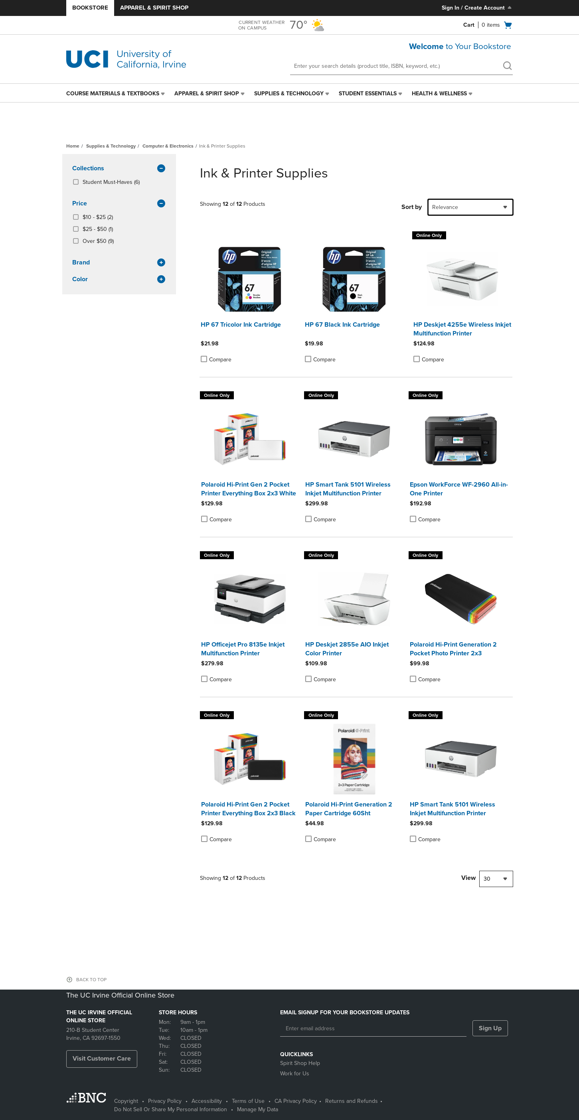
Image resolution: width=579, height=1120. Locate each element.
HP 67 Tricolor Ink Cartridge (241, 325)
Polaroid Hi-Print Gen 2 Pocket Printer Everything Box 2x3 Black (248, 809)
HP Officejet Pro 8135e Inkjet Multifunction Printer (243, 649)
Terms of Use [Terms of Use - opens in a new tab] (248, 1101)
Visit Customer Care (102, 1059)
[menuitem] (116, 94)
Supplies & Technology (289, 93)
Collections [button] (119, 169)
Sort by (411, 207)
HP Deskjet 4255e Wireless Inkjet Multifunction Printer (462, 329)
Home (72, 146)
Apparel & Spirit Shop (154, 7)
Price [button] (119, 204)
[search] (507, 66)
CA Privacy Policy (296, 1101)
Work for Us (294, 1073)
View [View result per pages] (468, 878)
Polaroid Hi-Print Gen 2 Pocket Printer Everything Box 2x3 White (248, 489)
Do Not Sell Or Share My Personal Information (170, 1109)
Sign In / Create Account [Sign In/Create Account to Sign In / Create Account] (477, 7)
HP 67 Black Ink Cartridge (342, 325)
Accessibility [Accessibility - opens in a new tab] (207, 1101)
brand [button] (119, 263)
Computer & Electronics (168, 146)
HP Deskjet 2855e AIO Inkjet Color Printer (347, 649)
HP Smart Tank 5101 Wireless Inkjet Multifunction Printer (348, 489)
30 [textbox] (487, 878)
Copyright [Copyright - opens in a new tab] (126, 1101)
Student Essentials (368, 93)
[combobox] (470, 207)
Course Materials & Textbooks (112, 93)
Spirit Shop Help (300, 1063)
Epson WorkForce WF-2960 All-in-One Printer (459, 489)
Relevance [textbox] (445, 207)
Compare (216, 359)
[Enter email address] (373, 1029)
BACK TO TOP (91, 979)
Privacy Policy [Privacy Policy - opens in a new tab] (165, 1101)
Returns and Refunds (351, 1101)
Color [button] (119, 279)
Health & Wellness (439, 93)
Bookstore (90, 7)
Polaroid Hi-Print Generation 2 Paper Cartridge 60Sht (348, 809)
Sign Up (490, 1028)
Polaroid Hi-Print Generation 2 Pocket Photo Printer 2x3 (453, 649)
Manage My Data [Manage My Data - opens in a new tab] (257, 1109)
